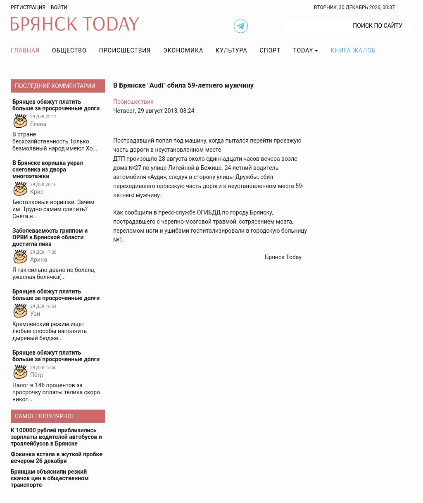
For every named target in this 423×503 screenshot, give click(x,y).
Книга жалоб (352, 50)
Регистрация (28, 7)
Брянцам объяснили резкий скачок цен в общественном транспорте (50, 478)
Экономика (183, 50)
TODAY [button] (303, 50)
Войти (59, 7)
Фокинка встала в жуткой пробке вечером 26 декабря (56, 457)
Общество (69, 50)
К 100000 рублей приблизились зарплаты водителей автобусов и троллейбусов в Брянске (56, 437)
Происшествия (125, 50)
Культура (231, 50)
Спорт (270, 50)
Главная (25, 50)
